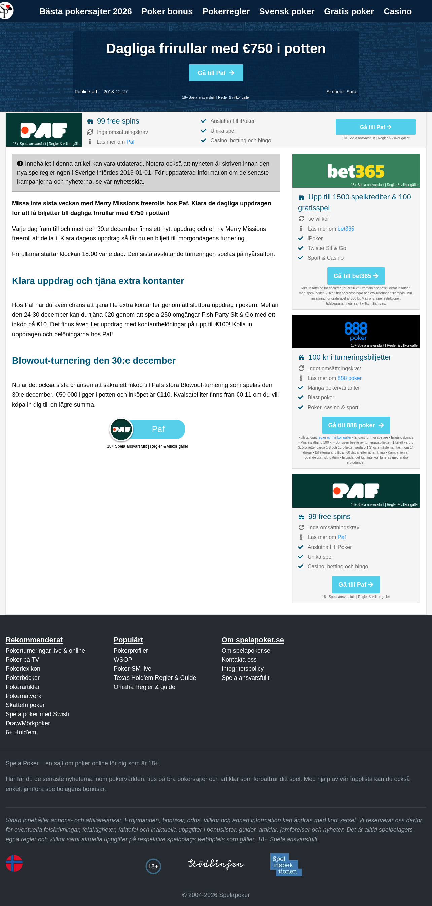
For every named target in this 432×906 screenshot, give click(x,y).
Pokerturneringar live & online (45, 650)
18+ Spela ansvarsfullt (198, 97)
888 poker (350, 378)
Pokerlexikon (23, 668)
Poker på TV (22, 659)
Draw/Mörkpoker (28, 723)
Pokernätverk (23, 696)
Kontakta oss (239, 659)
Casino (398, 11)
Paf (131, 142)
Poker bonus (167, 11)
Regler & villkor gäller (234, 97)
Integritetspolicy (243, 668)
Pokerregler (226, 11)
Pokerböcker (23, 677)
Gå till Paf (215, 73)
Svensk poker (287, 11)
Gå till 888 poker (356, 425)
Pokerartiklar (23, 687)
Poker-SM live (132, 668)
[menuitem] (86, 11)
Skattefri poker (25, 705)
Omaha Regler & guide (144, 687)
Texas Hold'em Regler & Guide (155, 677)
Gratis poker (349, 11)
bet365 (346, 229)
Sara (351, 91)
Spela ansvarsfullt (245, 677)
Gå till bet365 (356, 276)
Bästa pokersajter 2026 (85, 11)
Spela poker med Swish (37, 714)
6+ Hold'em (21, 732)
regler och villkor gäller (334, 437)
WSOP (123, 659)
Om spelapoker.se (246, 650)
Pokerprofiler (131, 650)
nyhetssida (128, 181)
